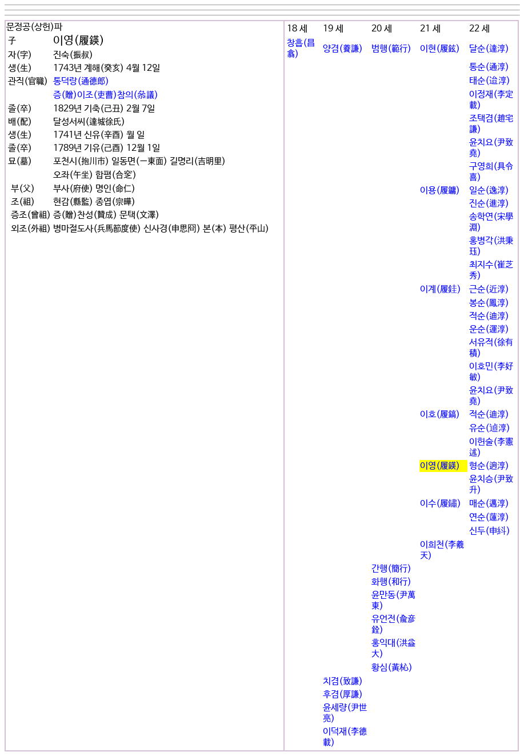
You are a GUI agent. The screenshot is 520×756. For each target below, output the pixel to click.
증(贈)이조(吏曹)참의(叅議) (105, 95)
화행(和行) (391, 582)
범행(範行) (391, 48)
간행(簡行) (391, 568)
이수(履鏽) (440, 503)
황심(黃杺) (392, 667)
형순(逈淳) (489, 466)
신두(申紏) (489, 531)
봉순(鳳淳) (489, 303)
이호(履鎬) (440, 414)
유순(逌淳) (489, 428)
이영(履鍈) (440, 466)
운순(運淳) (489, 329)
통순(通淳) (489, 67)
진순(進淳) (489, 203)
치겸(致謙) (343, 681)
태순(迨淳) (489, 80)
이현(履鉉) (440, 48)
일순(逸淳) (489, 190)
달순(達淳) (489, 48)
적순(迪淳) (489, 316)
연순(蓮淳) (489, 517)
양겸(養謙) (343, 48)
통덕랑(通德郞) (81, 81)
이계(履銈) (440, 289)
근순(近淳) (489, 289)
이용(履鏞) (440, 190)
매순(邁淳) (489, 503)
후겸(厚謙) (343, 694)
